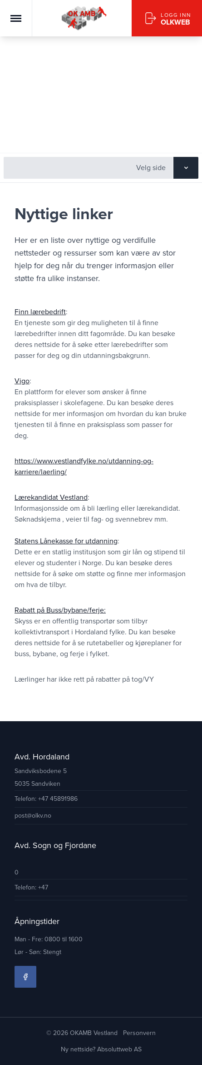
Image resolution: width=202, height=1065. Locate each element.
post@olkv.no (33, 815)
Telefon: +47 (31, 887)
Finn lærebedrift (40, 311)
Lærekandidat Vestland (51, 497)
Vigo (22, 381)
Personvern (139, 1033)
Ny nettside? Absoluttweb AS (101, 1049)
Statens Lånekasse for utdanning (66, 541)
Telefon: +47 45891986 (46, 799)
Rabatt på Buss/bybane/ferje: (60, 610)
